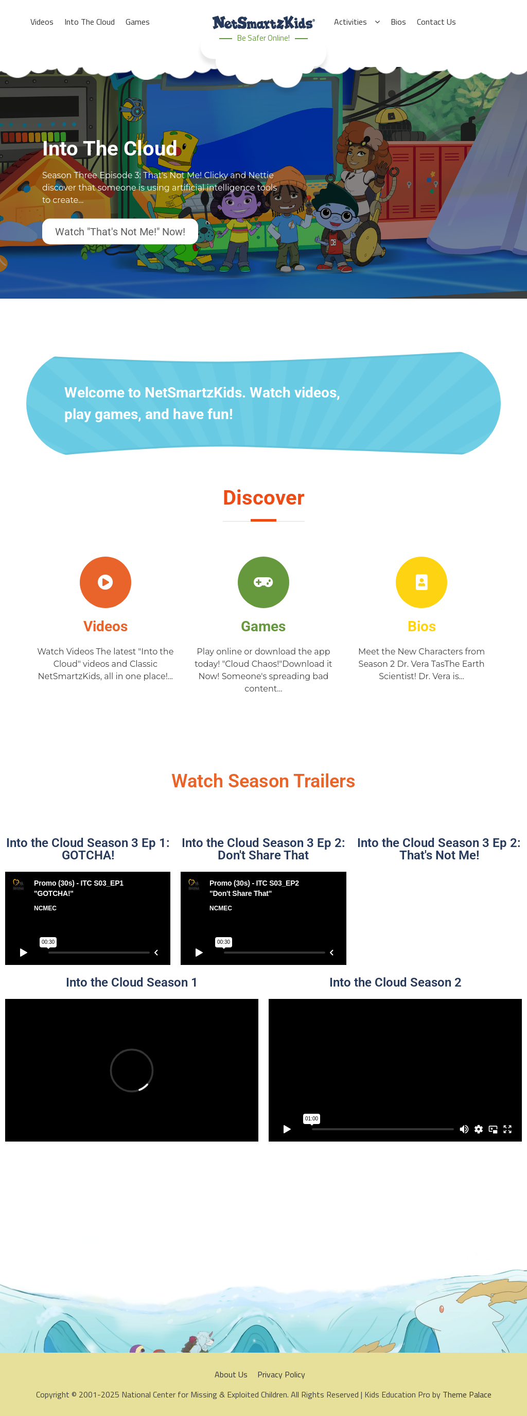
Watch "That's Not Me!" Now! (120, 232)
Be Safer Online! (263, 38)
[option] (263, 195)
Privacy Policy (281, 1374)
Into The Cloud (110, 148)
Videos (105, 626)
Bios (422, 626)
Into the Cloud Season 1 (132, 982)
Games (263, 626)
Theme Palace (467, 1394)
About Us (231, 1374)
